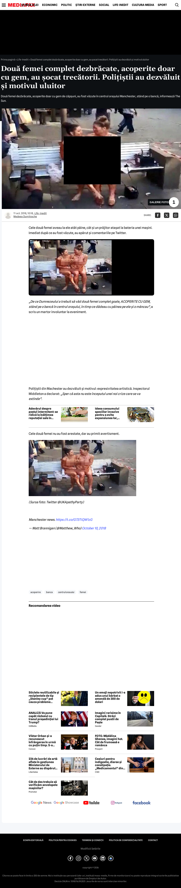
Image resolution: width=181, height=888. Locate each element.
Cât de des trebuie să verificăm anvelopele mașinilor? (43, 785)
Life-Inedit (120, 5)
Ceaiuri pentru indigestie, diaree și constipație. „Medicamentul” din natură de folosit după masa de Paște (110, 763)
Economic (50, 5)
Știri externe (85, 5)
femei (83, 592)
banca (49, 592)
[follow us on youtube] (91, 803)
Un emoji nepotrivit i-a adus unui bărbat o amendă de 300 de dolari (110, 697)
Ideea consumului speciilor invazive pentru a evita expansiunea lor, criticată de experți (108, 413)
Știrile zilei (30, 5)
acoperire (35, 592)
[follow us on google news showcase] (66, 803)
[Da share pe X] (166, 215)
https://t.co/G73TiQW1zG (74, 520)
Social (104, 5)
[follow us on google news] (41, 803)
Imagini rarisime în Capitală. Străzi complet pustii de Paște (108, 717)
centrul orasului (66, 592)
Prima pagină (8, 59)
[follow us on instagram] (116, 803)
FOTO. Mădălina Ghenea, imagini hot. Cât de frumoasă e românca (109, 740)
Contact (153, 840)
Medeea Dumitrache (25, 216)
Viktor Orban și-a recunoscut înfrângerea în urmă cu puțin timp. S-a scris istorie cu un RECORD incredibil (42, 740)
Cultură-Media (143, 5)
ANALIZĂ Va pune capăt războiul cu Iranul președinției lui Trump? (43, 717)
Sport (162, 5)
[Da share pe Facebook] (157, 215)
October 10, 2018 (94, 528)
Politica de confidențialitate (126, 840)
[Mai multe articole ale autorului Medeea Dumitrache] (8, 215)
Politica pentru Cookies (63, 840)
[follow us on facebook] (141, 803)
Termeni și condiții (93, 840)
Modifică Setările (90, 848)
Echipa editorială (33, 840)
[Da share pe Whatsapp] (175, 215)
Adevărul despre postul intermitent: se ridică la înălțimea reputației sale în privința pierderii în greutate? (43, 413)
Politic (66, 5)
